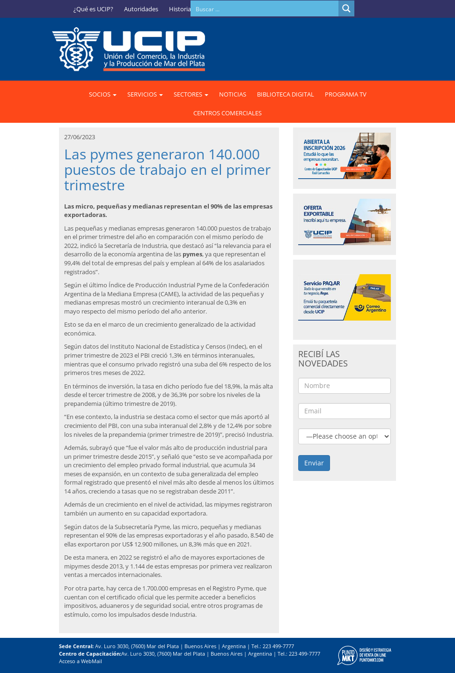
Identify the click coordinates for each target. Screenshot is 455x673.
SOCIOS (103, 94)
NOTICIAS (232, 94)
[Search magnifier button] (346, 8)
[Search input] (265, 8)
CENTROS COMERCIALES (227, 113)
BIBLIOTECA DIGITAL (285, 94)
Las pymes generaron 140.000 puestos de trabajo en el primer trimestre (167, 169)
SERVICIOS (145, 94)
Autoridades (141, 9)
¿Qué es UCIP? (93, 9)
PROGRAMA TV (346, 94)
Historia (180, 9)
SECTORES (191, 94)
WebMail (91, 661)
